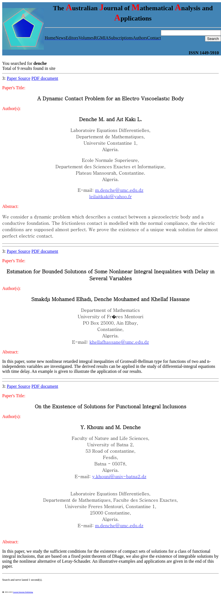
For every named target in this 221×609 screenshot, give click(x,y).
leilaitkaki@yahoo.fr (110, 196)
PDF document (44, 78)
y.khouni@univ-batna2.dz (119, 476)
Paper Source (18, 78)
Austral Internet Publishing (23, 592)
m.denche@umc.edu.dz (119, 190)
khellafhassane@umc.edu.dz (119, 342)
